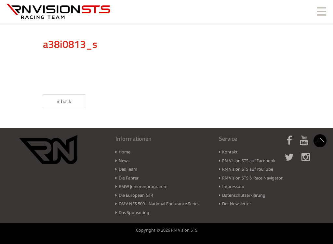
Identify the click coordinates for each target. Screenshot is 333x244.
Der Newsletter (236, 204)
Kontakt (230, 152)
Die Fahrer (129, 178)
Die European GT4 (136, 195)
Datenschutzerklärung (243, 195)
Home (124, 152)
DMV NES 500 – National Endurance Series (159, 204)
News (124, 161)
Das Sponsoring (134, 212)
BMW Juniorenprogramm (143, 186)
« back (64, 101)
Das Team (128, 169)
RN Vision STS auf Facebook (248, 161)
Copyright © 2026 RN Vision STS (166, 230)
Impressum (233, 186)
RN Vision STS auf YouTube (247, 169)
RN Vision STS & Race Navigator (252, 178)
